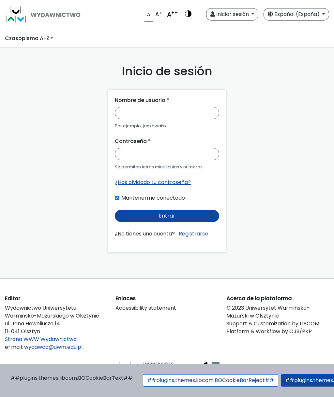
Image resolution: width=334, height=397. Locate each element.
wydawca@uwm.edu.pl (53, 347)
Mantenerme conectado (153, 198)
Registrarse (193, 233)
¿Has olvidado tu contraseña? (153, 182)
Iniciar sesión (230, 14)
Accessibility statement (145, 308)
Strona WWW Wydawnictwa (41, 339)
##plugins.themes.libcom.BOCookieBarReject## (210, 380)
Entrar (167, 216)
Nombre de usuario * (142, 100)
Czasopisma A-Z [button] (27, 38)
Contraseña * (133, 141)
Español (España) (294, 14)
